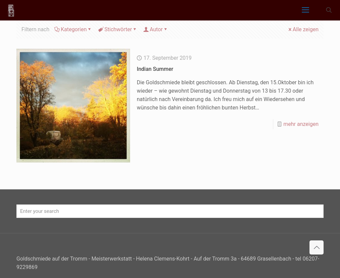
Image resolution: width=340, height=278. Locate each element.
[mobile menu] (305, 10)
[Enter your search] (170, 211)
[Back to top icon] (316, 247)
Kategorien (73, 29)
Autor (155, 29)
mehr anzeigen (301, 124)
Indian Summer (155, 69)
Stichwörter (117, 29)
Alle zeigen (303, 29)
